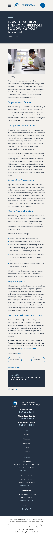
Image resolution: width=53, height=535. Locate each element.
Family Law (26, 443)
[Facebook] (22, 509)
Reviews (26, 447)
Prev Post (14, 360)
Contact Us (26, 452)
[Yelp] (31, 509)
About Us (26, 439)
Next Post (38, 360)
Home (26, 435)
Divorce (20, 353)
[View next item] (16, 389)
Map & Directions (26, 471)
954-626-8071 (26, 411)
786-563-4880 (26, 418)
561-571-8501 (26, 424)
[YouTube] (26, 509)
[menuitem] (17, 532)
